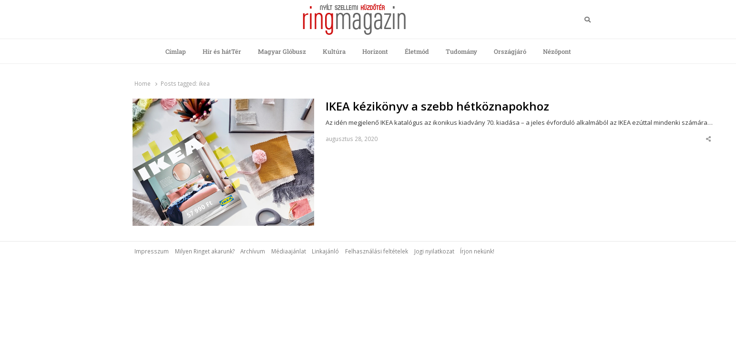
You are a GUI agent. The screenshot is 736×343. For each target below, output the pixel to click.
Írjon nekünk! (477, 251)
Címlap (175, 51)
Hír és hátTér (222, 51)
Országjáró (510, 51)
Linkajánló (325, 251)
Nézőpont (557, 51)
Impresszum (151, 251)
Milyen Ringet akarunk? (205, 251)
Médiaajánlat (288, 251)
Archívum (252, 251)
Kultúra (334, 51)
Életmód (417, 51)
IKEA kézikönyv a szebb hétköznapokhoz (437, 106)
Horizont (375, 51)
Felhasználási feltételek (376, 251)
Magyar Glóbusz (282, 51)
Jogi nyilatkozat (434, 251)
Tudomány (461, 51)
